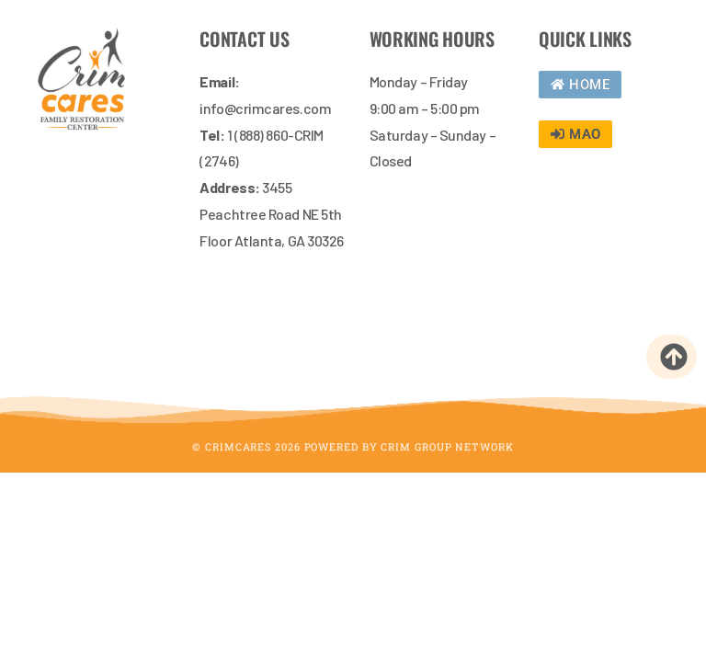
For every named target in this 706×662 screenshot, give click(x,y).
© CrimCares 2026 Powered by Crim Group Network (352, 454)
